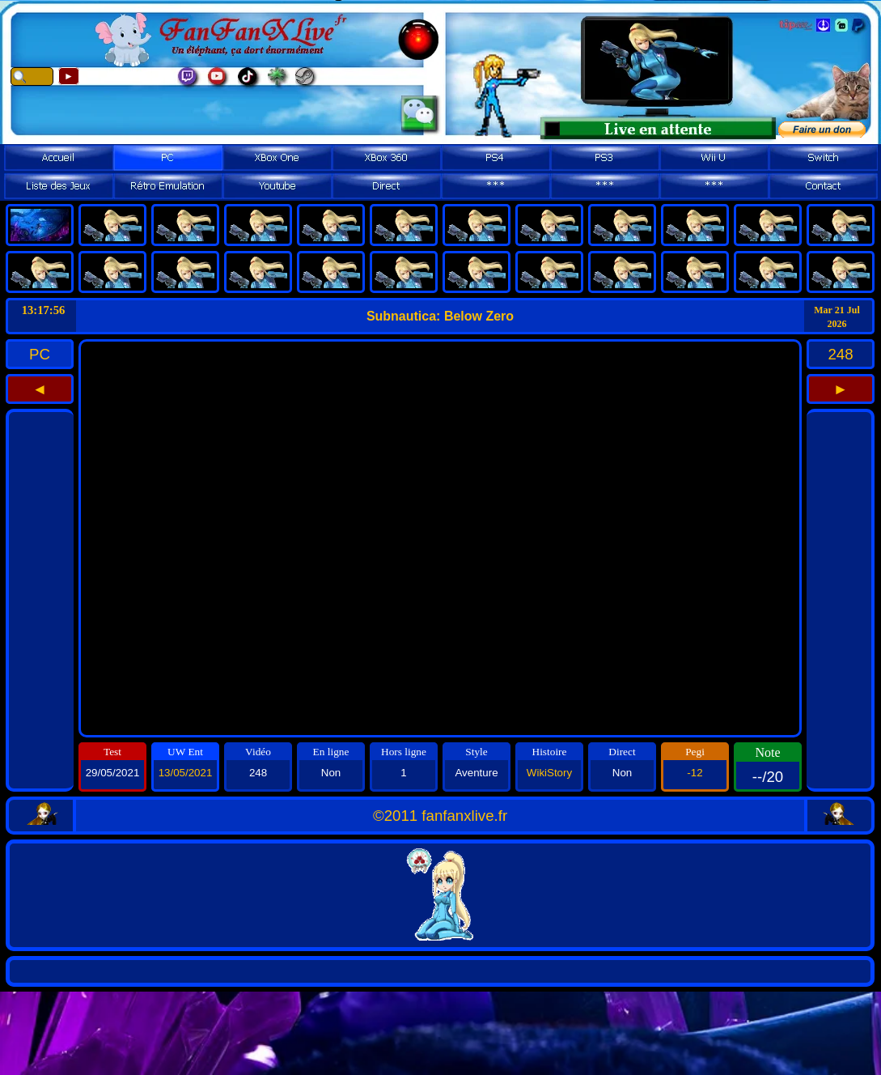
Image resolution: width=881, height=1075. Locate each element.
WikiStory (549, 773)
